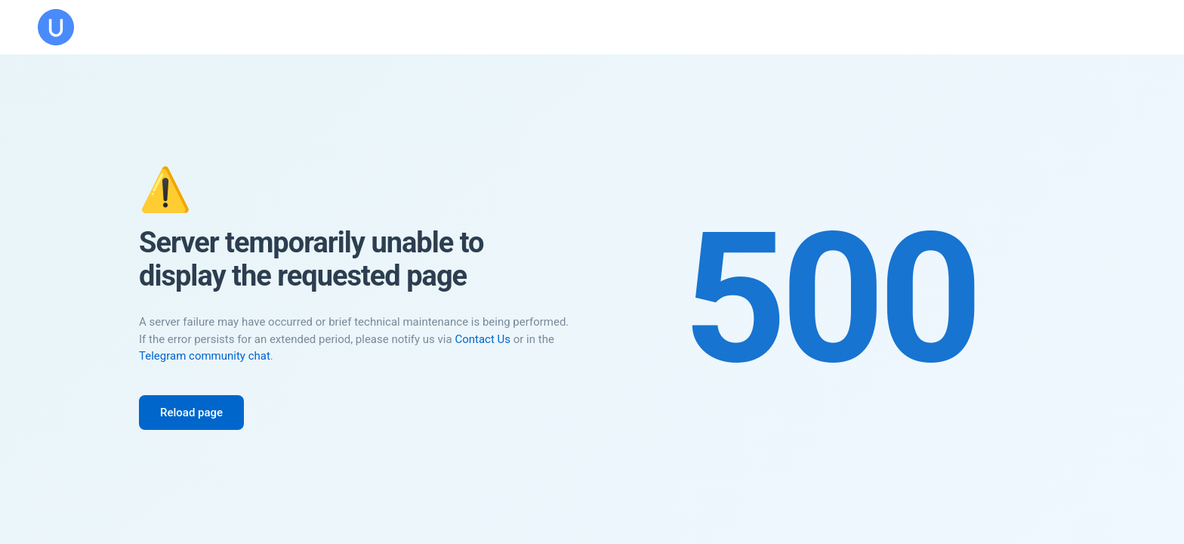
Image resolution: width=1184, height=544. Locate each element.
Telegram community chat (204, 356)
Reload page (191, 412)
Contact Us (482, 339)
